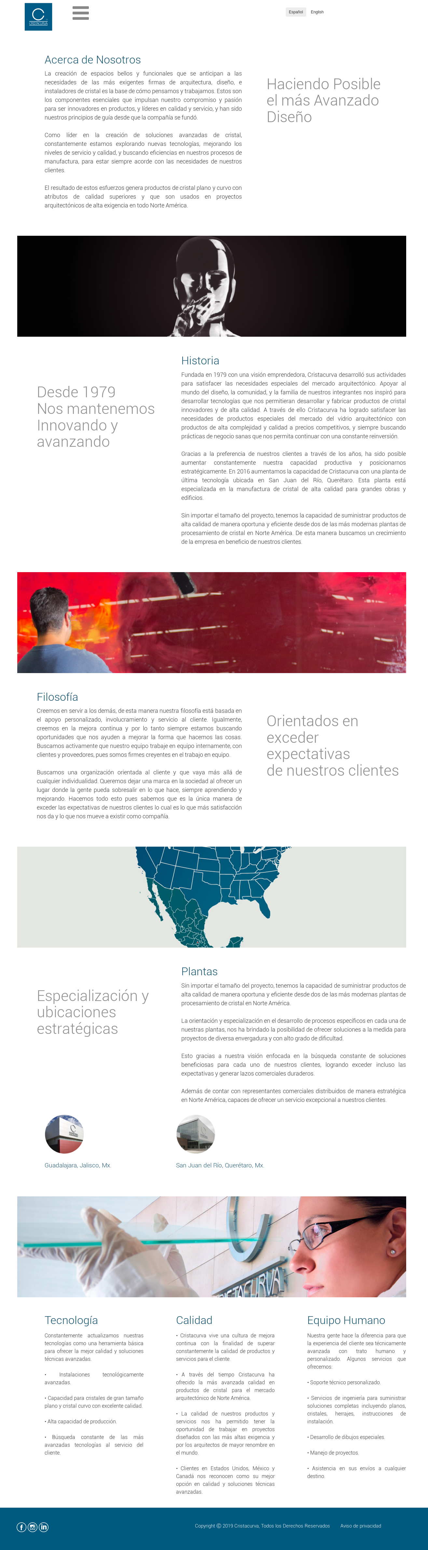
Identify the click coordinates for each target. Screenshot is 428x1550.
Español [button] (296, 12)
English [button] (317, 12)
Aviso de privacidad (360, 1526)
